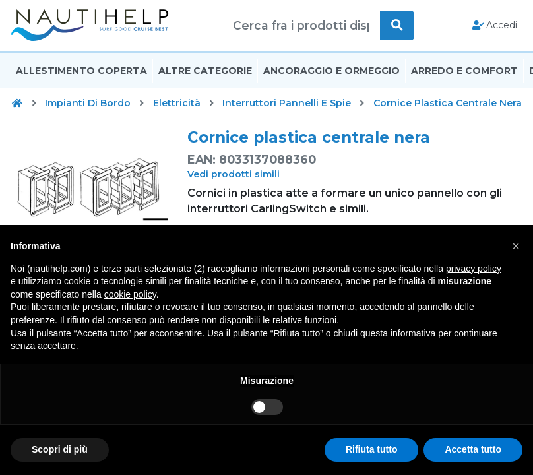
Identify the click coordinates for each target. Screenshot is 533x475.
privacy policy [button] (473, 268)
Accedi (495, 30)
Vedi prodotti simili (233, 185)
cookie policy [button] (130, 294)
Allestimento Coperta (81, 81)
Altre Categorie (205, 81)
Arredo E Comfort (464, 81)
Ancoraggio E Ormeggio (331, 81)
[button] (515, 246)
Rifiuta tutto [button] (372, 449)
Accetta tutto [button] (473, 449)
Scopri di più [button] (60, 449)
